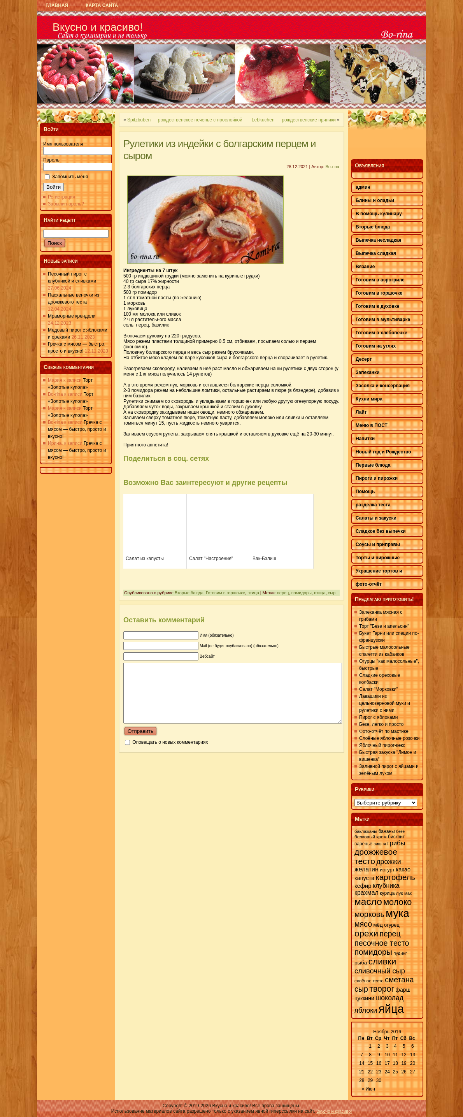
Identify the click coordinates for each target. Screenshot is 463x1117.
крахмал (366, 892)
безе (400, 831)
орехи (366, 933)
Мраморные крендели (71, 316)
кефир (362, 886)
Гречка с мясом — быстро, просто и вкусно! (77, 429)
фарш (402, 990)
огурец (392, 925)
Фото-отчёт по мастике (384, 731)
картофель (395, 877)
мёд (377, 925)
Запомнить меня (70, 176)
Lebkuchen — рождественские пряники (294, 120)
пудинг (400, 953)
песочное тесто (381, 943)
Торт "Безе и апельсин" (384, 626)
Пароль (51, 160)
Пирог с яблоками (378, 717)
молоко (397, 902)
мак (408, 893)
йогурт (387, 870)
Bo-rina (332, 166)
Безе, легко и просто (381, 724)
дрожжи (388, 862)
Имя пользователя (63, 144)
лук (399, 893)
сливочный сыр (379, 971)
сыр (332, 592)
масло (368, 901)
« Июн (368, 1089)
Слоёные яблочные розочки (389, 738)
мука (397, 913)
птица (253, 592)
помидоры (301, 592)
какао (403, 869)
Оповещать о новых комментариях (170, 754)
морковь (369, 914)
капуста (364, 878)
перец (283, 592)
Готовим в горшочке (225, 592)
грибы (396, 843)
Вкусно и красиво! (98, 27)
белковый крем (370, 837)
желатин (366, 869)
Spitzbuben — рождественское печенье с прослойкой (184, 120)
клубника (386, 885)
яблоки (365, 1010)
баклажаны (365, 831)
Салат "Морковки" (378, 689)
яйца (391, 1008)
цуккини (364, 998)
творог (381, 989)
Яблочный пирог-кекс (382, 745)
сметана (399, 979)
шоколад (389, 998)
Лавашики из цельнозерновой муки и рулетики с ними (384, 703)
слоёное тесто (369, 980)
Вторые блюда (189, 592)
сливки (382, 961)
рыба (360, 963)
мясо (363, 924)
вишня (380, 843)
